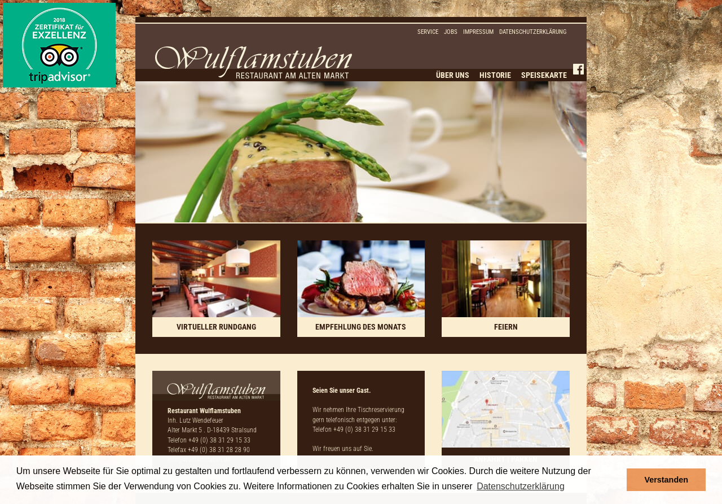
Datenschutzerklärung (533, 32)
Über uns (452, 75)
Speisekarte (544, 75)
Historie (495, 75)
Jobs (450, 32)
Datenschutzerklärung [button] (521, 486)
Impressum (478, 32)
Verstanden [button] (666, 479)
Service (427, 32)
